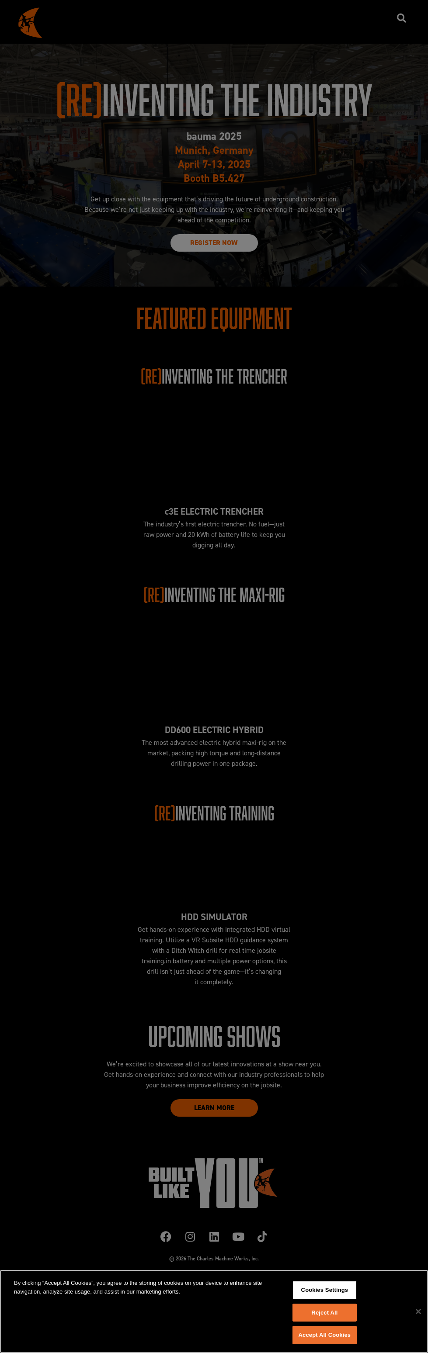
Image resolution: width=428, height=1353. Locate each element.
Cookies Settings (324, 1290)
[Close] (418, 1311)
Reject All (324, 1312)
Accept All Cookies (325, 1335)
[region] (214, 1311)
